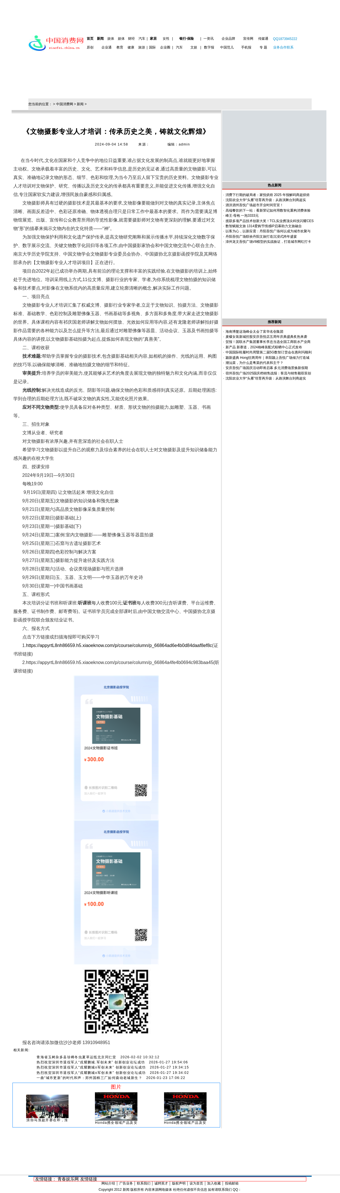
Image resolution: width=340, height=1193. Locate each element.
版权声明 (179, 1183)
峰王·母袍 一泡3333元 (242, 216)
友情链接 (88, 1179)
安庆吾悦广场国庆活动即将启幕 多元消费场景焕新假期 (267, 368)
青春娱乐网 (68, 1179)
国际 (152, 47)
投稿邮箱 (232, 1183)
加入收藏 (214, 1183)
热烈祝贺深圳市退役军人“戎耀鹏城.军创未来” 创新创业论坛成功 (91, 1062)
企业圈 (165, 47)
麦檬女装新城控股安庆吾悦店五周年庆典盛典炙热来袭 (266, 337)
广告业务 (126, 1183)
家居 (153, 39)
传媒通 (263, 39)
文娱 (193, 47)
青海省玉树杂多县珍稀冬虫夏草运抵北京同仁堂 (76, 1057)
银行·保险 (186, 39)
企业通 (106, 47)
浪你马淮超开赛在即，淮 (47, 1120)
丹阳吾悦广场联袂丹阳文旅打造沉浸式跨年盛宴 (261, 237)
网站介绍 (108, 1183)
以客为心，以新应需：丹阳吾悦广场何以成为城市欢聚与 (268, 231)
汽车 (142, 39)
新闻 (100, 39)
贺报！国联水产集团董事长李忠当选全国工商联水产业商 (268, 342)
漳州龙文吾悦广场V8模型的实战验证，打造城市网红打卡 (268, 242)
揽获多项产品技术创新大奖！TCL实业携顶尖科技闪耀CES (270, 221)
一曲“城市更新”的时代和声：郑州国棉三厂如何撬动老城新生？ (89, 1078)
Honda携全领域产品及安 (116, 1123)
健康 (131, 47)
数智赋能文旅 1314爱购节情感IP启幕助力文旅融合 (264, 226)
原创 (90, 47)
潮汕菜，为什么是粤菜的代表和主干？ (254, 363)
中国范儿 (227, 47)
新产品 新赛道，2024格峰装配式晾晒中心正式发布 (264, 347)
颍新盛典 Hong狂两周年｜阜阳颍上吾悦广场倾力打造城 (267, 358)
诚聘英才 (161, 1183)
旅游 (141, 47)
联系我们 (143, 1183)
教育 (119, 47)
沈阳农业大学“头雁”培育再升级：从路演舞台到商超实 (266, 200)
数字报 (209, 47)
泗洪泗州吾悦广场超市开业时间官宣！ (254, 205)
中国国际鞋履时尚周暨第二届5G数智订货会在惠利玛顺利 (269, 352)
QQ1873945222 (285, 39)
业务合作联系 (283, 47)
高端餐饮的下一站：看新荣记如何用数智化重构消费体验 (268, 210)
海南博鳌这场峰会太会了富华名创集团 (254, 332)
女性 (166, 39)
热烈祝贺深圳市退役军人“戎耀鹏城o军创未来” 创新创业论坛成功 (91, 1067)
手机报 (246, 47)
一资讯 (208, 39)
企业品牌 (228, 39)
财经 (131, 39)
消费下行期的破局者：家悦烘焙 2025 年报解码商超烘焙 (268, 195)
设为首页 (196, 1183)
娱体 (110, 39)
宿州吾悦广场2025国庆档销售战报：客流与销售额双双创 (268, 373)
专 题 (263, 47)
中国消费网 (64, 104)
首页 (90, 39)
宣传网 (248, 39)
